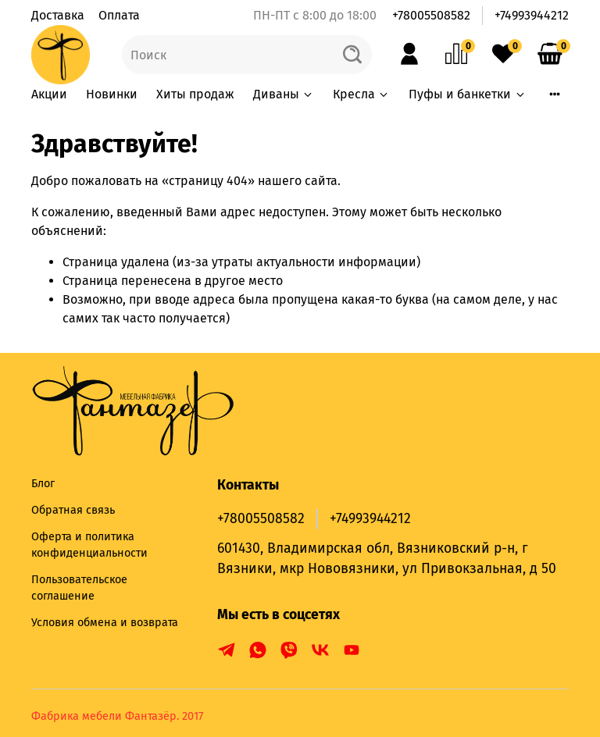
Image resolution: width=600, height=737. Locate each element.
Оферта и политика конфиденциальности (89, 545)
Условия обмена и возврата (104, 622)
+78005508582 (431, 15)
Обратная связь (73, 510)
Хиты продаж (195, 94)
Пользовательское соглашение (79, 588)
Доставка (57, 15)
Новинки (112, 94)
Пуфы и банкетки (467, 94)
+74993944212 (532, 15)
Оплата (119, 15)
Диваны (283, 94)
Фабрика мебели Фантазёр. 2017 (117, 716)
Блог (43, 483)
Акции (49, 94)
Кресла (361, 94)
